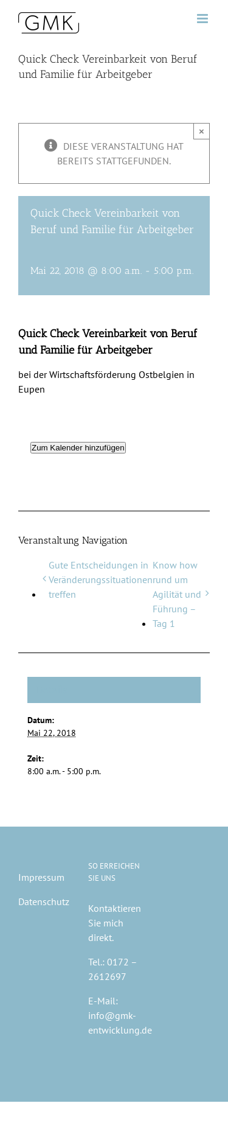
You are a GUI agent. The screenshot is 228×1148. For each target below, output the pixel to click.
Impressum (41, 877)
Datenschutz (43, 901)
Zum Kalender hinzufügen (78, 447)
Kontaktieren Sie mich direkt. (114, 922)
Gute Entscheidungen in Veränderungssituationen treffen (101, 579)
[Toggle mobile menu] (203, 18)
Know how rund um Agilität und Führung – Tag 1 (177, 594)
